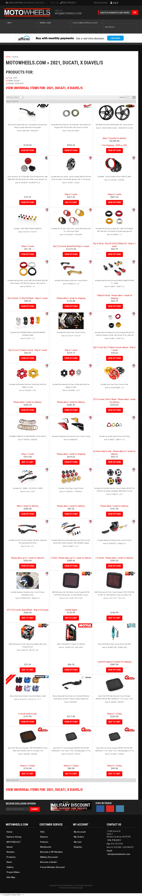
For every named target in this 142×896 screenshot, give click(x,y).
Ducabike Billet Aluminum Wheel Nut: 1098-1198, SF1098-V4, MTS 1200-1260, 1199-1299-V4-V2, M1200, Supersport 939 (114, 230)
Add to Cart (27, 462)
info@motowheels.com (118, 854)
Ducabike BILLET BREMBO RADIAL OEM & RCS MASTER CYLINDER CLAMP (27, 334)
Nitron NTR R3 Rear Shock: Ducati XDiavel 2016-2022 (114, 644)
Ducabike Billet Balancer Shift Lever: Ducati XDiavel (71, 280)
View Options (27, 254)
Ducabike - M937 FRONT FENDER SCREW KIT (27, 229)
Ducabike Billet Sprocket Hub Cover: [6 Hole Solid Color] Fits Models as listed (27, 386)
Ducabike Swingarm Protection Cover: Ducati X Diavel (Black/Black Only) (28, 593)
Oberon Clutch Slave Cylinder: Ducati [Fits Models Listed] (28, 696)
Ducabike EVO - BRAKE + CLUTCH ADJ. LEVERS (27, 488)
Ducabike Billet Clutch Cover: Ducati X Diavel (71, 332)
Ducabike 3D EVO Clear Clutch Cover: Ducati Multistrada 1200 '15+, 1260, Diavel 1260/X (71, 230)
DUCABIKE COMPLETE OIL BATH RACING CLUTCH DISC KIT (27, 436)
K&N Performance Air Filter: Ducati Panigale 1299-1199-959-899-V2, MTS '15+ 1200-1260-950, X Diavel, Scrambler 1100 (114, 593)
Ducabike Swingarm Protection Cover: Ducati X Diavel (114, 540)
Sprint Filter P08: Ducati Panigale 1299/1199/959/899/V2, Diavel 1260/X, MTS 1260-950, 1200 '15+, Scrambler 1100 (27, 749)
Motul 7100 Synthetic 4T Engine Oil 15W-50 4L (71, 644)
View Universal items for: (44, 790)
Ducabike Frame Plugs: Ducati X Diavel (71, 488)
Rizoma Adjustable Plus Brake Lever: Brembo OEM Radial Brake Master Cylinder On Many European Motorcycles (71, 697)
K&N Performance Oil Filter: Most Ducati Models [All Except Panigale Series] (27, 645)
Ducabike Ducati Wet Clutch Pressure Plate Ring (114, 436)
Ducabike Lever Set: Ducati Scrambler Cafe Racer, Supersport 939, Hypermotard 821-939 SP (28, 541)
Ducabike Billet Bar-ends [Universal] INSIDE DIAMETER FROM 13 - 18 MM (114, 282)
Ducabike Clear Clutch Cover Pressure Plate (114, 384)
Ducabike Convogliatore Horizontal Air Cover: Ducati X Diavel (71, 436)
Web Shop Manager (75, 888)
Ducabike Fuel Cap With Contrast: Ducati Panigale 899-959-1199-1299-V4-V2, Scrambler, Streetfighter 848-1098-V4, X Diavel (114, 489)
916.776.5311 (114, 840)
